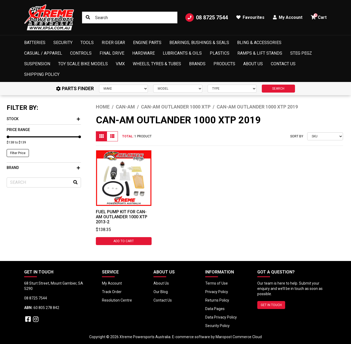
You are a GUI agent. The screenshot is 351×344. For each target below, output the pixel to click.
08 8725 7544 (206, 17)
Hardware (143, 53)
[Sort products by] (325, 136)
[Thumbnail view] (101, 136)
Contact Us (283, 63)
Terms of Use (216, 283)
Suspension (37, 63)
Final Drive (112, 53)
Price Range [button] (18, 130)
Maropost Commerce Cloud (239, 337)
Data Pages (215, 309)
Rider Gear (113, 42)
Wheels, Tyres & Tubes (157, 63)
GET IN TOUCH (271, 305)
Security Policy (217, 326)
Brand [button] (43, 168)
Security (62, 42)
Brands (197, 63)
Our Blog (160, 292)
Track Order (112, 292)
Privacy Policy (216, 292)
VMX (120, 63)
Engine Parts (147, 42)
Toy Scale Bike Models (83, 63)
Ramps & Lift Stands (259, 53)
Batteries (34, 42)
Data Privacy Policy (221, 317)
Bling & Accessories (259, 42)
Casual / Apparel (43, 53)
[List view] (112, 136)
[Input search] (129, 17)
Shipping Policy (41, 74)
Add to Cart (123, 241)
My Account (112, 283)
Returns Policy (217, 300)
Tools (87, 42)
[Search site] (88, 17)
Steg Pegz (301, 53)
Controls (81, 53)
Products (224, 63)
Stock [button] (43, 119)
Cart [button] (319, 16)
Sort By (296, 136)
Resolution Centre (117, 300)
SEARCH (278, 88)
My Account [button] (287, 17)
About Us (253, 63)
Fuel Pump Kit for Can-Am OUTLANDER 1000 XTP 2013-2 (121, 216)
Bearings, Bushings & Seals (199, 42)
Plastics (219, 53)
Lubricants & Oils (182, 53)
